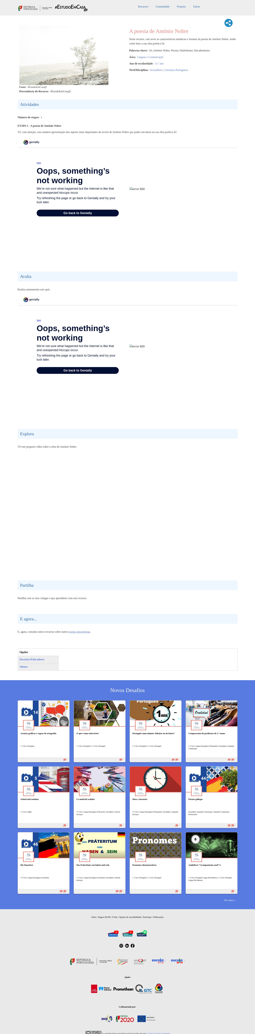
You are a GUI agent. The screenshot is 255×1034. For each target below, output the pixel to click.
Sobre (93, 917)
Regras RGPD (104, 917)
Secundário (156, 70)
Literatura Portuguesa (176, 70)
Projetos (181, 6)
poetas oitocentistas (79, 631)
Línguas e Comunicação (150, 57)
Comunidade (162, 6)
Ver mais (228, 900)
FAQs (114, 917)
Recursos (143, 6)
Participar (147, 917)
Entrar (196, 6)
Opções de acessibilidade (130, 917)
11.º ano (159, 63)
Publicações (158, 917)
